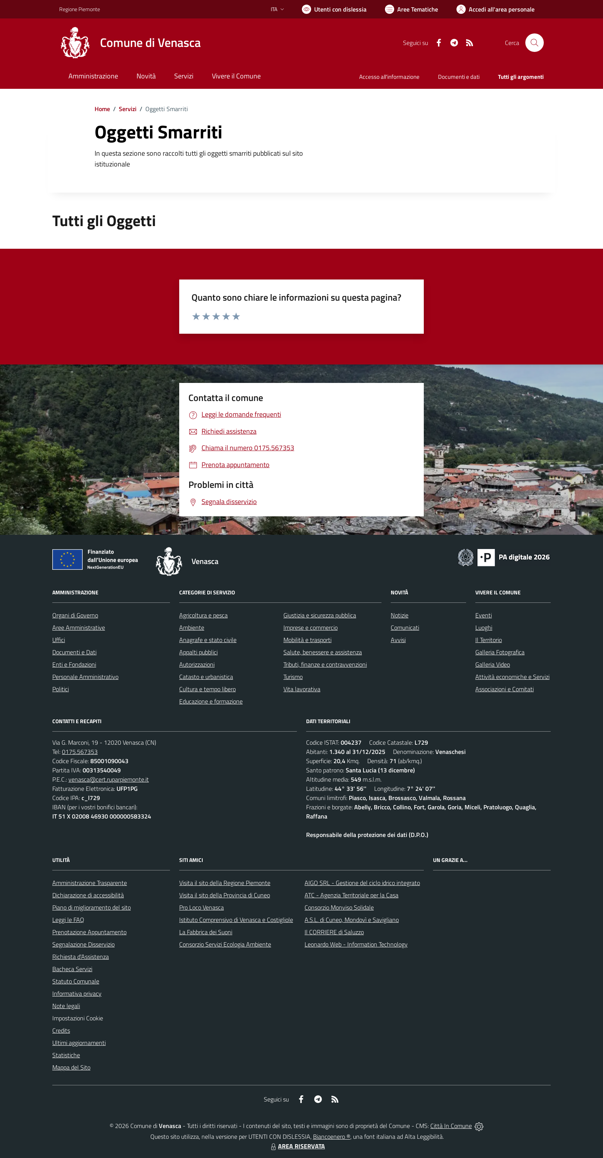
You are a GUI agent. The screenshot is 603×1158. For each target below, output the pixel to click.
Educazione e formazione (211, 701)
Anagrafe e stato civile (208, 639)
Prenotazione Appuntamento (89, 932)
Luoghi (483, 627)
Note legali (66, 1005)
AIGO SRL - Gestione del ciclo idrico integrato (362, 882)
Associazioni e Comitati (504, 689)
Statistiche (66, 1055)
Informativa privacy (77, 993)
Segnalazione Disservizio (83, 944)
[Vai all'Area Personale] (495, 9)
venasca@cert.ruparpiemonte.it (108, 779)
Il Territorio (488, 639)
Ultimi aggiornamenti (79, 1042)
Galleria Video (492, 664)
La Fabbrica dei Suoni (205, 932)
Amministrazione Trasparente (89, 882)
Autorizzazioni (197, 664)
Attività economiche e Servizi (512, 676)
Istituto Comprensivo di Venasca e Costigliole (236, 919)
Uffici (58, 639)
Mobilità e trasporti (307, 639)
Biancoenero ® (331, 1136)
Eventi (483, 615)
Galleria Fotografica (500, 652)
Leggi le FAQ (68, 919)
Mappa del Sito (71, 1067)
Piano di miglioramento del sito (91, 907)
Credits (61, 1030)
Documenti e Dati (74, 652)
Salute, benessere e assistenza (322, 652)
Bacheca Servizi (72, 968)
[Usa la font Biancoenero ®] (334, 9)
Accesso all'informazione (389, 76)
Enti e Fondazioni (74, 664)
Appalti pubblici (198, 652)
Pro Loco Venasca (201, 907)
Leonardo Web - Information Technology (356, 944)
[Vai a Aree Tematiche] (411, 9)
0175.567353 (80, 751)
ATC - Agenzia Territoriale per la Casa (351, 895)
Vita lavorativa (301, 689)
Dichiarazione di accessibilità (88, 895)
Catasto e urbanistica (206, 676)
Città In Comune (451, 1125)
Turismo (293, 676)
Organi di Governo (75, 615)
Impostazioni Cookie (77, 1018)
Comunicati (405, 627)
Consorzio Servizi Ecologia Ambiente (225, 944)
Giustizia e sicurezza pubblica (319, 615)
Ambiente (191, 627)
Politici (60, 689)
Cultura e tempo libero (207, 689)
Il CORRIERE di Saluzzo (334, 932)
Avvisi (398, 639)
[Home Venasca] (130, 42)
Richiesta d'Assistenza (80, 956)
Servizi (128, 108)
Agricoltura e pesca (203, 615)
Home (102, 108)
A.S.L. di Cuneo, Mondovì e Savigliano (352, 919)
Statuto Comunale (75, 981)
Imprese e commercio (310, 627)
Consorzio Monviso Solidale (339, 907)
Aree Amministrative (78, 627)
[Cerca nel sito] (534, 42)
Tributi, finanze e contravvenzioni (325, 664)
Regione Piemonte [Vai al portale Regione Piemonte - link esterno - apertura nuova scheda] (79, 9)
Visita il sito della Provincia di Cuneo (224, 895)
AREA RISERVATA (297, 1146)
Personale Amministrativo (85, 676)
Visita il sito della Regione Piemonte (224, 882)
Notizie (399, 615)
